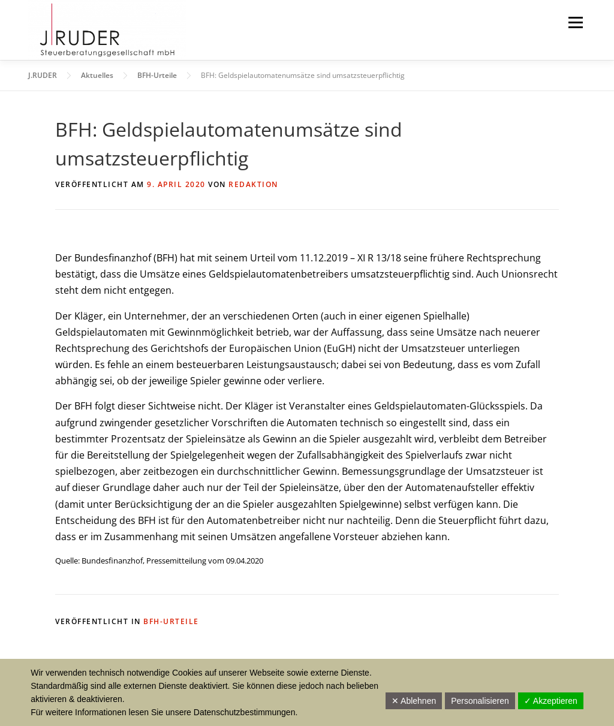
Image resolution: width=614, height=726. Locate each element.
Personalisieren (480, 701)
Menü (575, 22)
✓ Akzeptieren (550, 701)
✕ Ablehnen (414, 701)
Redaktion (253, 184)
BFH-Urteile (171, 621)
